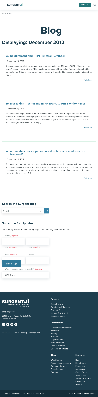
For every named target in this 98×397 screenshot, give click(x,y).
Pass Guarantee (58, 316)
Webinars (79, 384)
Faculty (54, 333)
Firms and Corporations (61, 327)
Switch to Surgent (83, 378)
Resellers (55, 330)
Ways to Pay (80, 375)
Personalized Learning (61, 363)
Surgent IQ (55, 310)
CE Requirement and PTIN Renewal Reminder (35, 56)
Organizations (57, 339)
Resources (80, 366)
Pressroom (80, 381)
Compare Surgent (59, 366)
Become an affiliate (59, 349)
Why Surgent (56, 360)
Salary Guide (81, 369)
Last (30, 247)
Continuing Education (60, 307)
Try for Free (85, 5)
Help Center (80, 363)
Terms (71, 393)
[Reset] (41, 211)
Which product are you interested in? (23, 269)
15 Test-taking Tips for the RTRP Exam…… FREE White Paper (45, 103)
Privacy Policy (90, 393)
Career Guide (81, 372)
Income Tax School (59, 313)
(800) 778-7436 (8, 312)
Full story (88, 80)
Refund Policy (79, 393)
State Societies (57, 342)
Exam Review (57, 304)
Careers (54, 372)
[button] (3, 4)
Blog (77, 360)
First (7, 247)
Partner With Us (58, 345)
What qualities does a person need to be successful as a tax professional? (45, 152)
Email (11, 254)
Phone (31, 254)
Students (55, 336)
